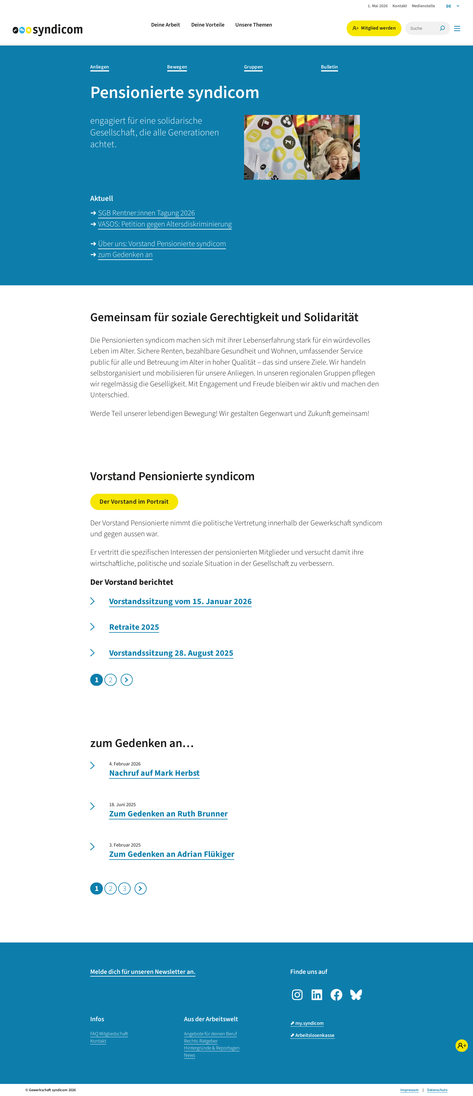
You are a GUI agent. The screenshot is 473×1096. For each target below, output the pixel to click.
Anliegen (99, 67)
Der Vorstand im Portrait (134, 501)
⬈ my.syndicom (307, 1023)
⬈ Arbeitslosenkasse (312, 1035)
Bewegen (177, 67)
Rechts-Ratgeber (200, 1041)
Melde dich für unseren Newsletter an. (142, 972)
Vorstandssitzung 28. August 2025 (171, 653)
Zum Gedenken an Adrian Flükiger (171, 854)
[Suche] (417, 28)
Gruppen (253, 67)
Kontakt (98, 1041)
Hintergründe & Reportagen (212, 1048)
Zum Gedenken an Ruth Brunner (168, 814)
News (189, 1055)
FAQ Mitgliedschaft (109, 1033)
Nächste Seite (127, 680)
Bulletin (329, 67)
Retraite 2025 (134, 627)
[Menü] (457, 28)
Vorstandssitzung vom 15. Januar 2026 (180, 601)
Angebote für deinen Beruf (210, 1033)
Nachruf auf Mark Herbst (154, 773)
